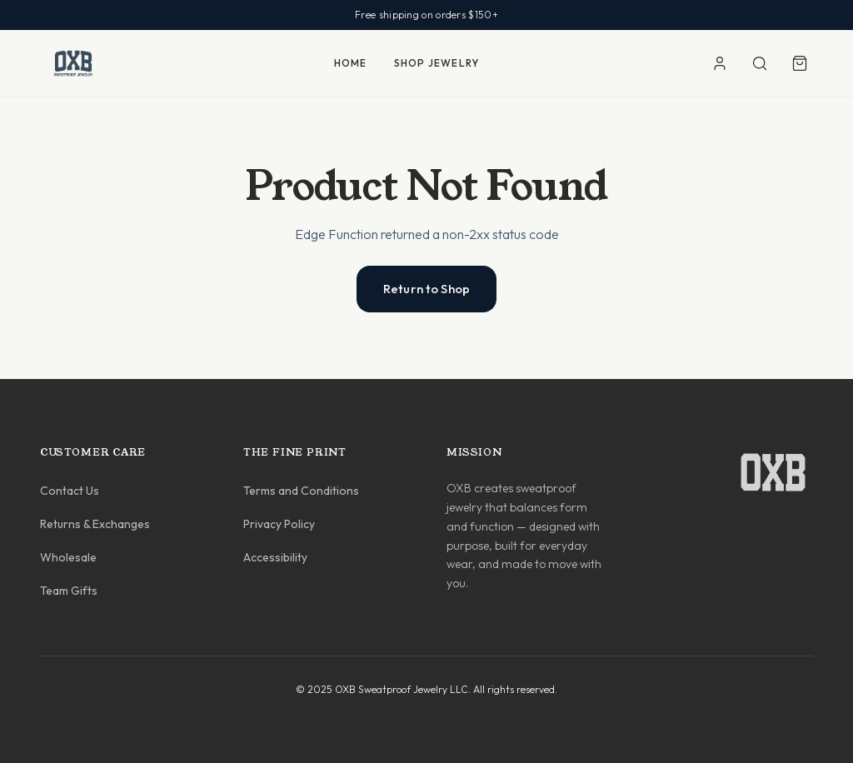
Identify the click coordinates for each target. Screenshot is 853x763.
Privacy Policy (279, 523)
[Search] (759, 63)
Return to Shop (426, 289)
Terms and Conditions (301, 490)
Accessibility (275, 557)
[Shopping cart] (799, 63)
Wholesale (68, 557)
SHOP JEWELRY (436, 63)
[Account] (719, 63)
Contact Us (69, 490)
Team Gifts (68, 590)
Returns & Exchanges (95, 523)
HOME (350, 63)
